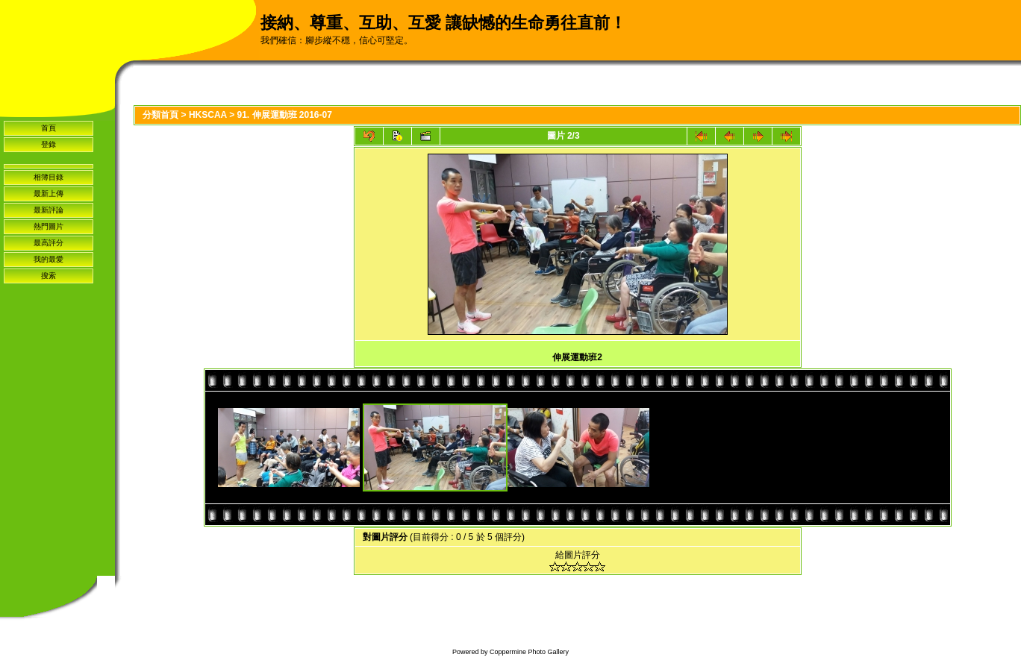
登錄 (48, 144)
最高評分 (48, 243)
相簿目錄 (48, 177)
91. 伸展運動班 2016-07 (284, 115)
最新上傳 (48, 193)
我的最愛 (48, 259)
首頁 (48, 128)
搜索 (48, 275)
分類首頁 (160, 115)
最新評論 (48, 210)
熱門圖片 (48, 226)
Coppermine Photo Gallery (529, 652)
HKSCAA (208, 115)
